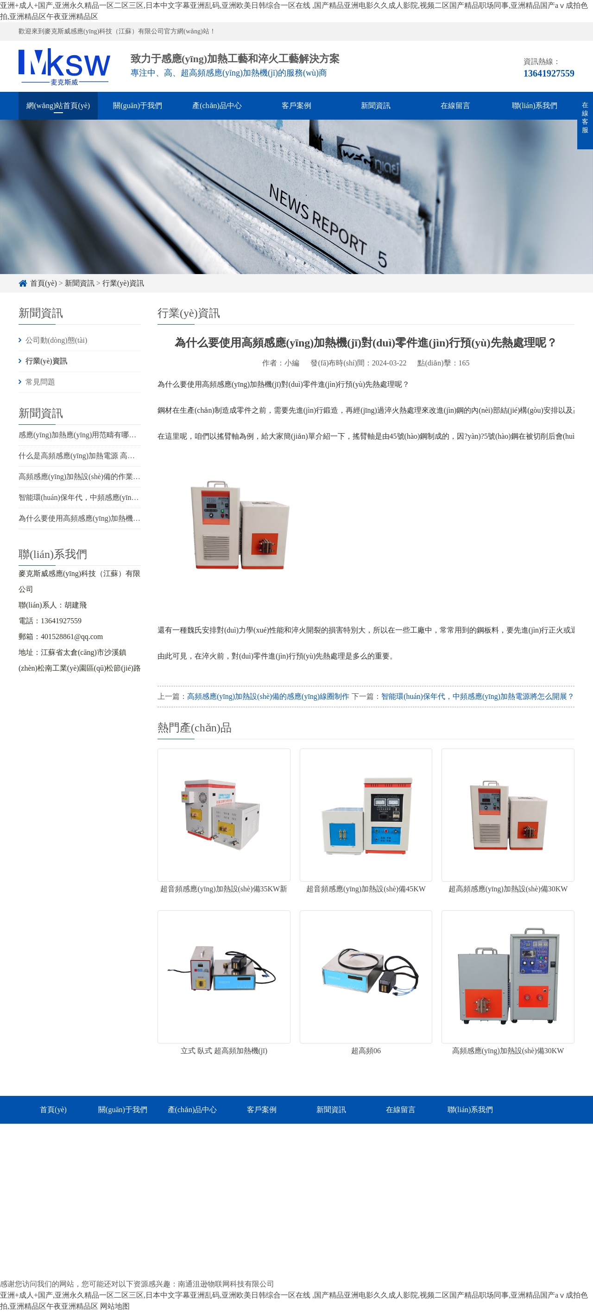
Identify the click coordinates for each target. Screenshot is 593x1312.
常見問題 (40, 382)
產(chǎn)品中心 (217, 105)
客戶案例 (296, 105)
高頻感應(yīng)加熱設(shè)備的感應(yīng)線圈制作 (268, 696)
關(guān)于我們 (137, 105)
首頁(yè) (43, 283)
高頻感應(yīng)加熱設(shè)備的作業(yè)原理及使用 (100, 476)
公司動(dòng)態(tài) (56, 340)
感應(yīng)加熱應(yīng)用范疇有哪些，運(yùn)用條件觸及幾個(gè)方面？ (136, 435)
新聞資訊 (376, 105)
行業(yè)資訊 (123, 283)
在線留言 (455, 105)
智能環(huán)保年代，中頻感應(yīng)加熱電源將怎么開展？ (115, 497)
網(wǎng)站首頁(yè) (58, 105)
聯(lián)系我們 (535, 105)
